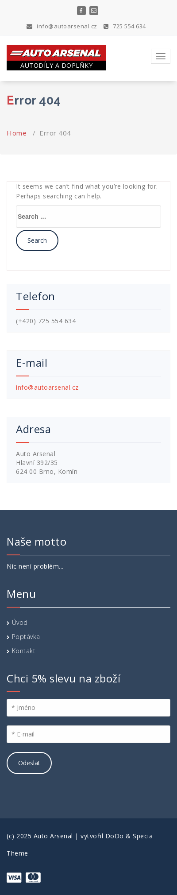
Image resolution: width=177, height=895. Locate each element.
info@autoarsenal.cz (62, 26)
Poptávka (26, 636)
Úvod (20, 622)
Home (17, 132)
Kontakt (24, 651)
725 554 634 (125, 26)
